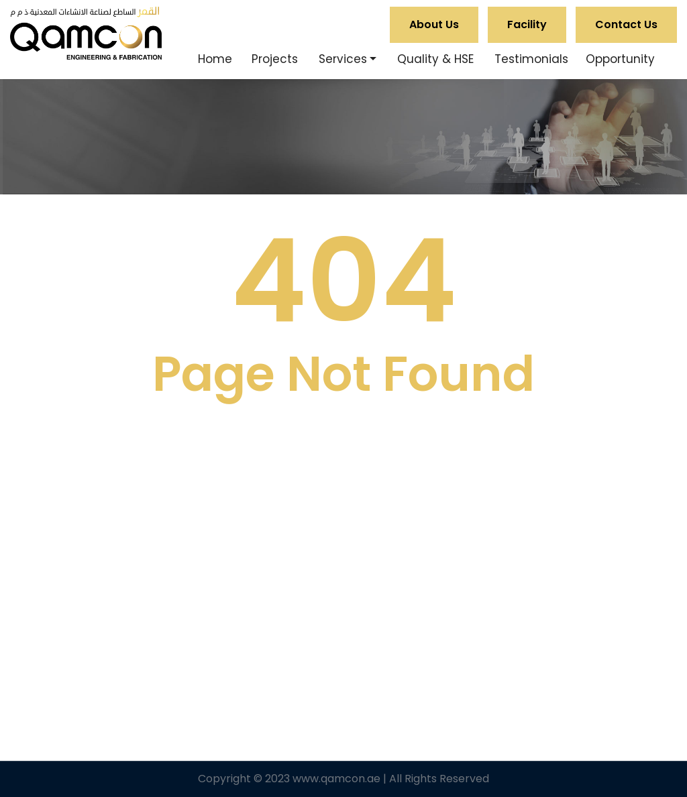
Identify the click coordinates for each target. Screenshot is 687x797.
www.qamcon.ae (336, 778)
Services (343, 59)
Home (215, 59)
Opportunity (620, 59)
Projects (275, 59)
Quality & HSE (435, 59)
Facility (527, 24)
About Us (434, 24)
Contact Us (626, 24)
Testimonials (531, 59)
